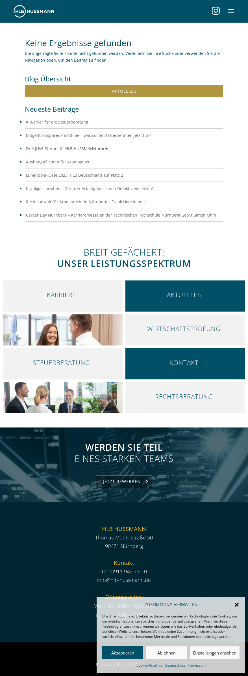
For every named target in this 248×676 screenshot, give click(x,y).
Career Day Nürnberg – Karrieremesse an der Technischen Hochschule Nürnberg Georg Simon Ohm (121, 215)
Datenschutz (175, 665)
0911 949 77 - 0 (129, 571)
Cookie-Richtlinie (149, 665)
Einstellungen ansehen (214, 653)
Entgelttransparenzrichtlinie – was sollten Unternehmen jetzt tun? (88, 135)
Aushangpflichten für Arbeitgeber (58, 162)
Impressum (197, 665)
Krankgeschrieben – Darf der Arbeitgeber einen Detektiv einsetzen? (90, 188)
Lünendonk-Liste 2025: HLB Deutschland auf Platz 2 (74, 175)
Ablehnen (166, 653)
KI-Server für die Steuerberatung (57, 122)
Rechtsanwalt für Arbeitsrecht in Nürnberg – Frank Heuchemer (85, 201)
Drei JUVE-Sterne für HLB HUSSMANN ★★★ (67, 148)
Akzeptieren (122, 653)
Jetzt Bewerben (122, 481)
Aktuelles (124, 91)
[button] (237, 605)
